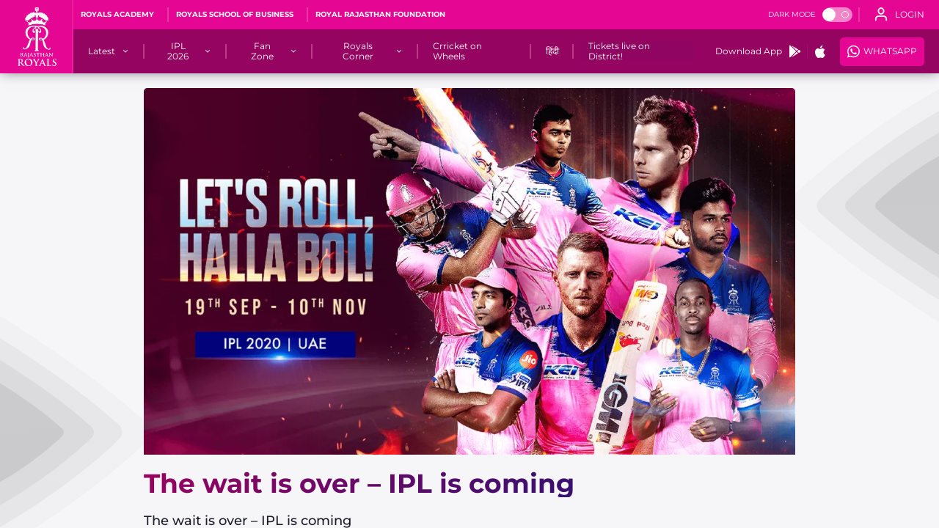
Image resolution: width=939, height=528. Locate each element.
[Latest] (101, 51)
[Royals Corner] (358, 51)
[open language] (899, 14)
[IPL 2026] (178, 51)
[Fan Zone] (262, 51)
